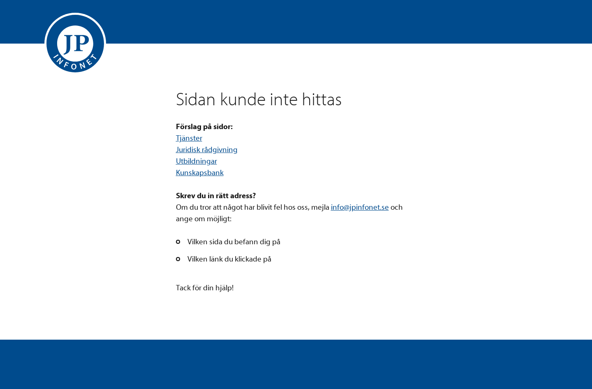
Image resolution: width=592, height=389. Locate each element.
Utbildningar (196, 161)
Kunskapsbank (200, 172)
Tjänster (189, 138)
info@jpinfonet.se (360, 207)
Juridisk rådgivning (207, 149)
